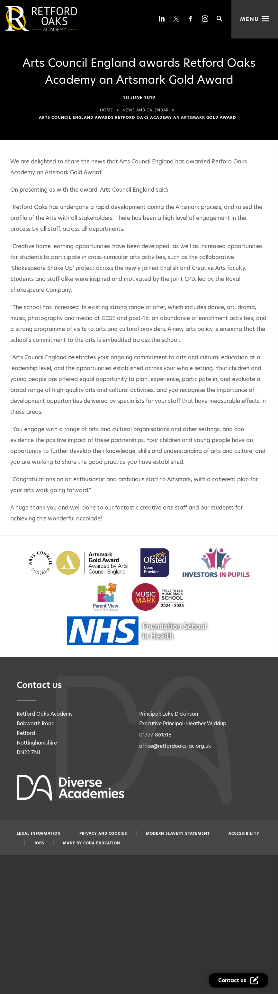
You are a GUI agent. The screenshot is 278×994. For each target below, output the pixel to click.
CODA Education (101, 843)
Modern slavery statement (178, 833)
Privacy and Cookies (103, 833)
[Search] (219, 18)
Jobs (39, 843)
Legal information (39, 833)
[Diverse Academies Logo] (52, 18)
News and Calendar (145, 110)
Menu (249, 19)
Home (106, 110)
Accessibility (244, 833)
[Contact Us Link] (238, 980)
